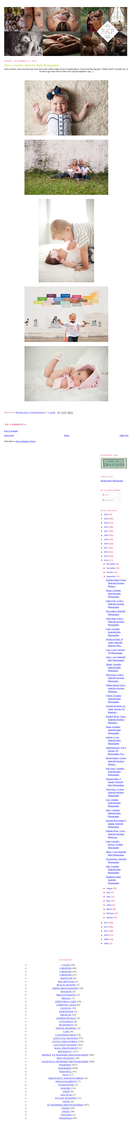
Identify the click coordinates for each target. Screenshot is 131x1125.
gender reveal (66, 1018)
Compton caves (66, 1005)
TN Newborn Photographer (65, 1105)
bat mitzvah (66, 982)
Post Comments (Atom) (26, 441)
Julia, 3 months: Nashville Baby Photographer (113, 869)
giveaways (66, 1021)
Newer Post (9, 435)
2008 (106, 943)
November (111, 568)
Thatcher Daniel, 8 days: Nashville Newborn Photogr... (116, 583)
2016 (106, 552)
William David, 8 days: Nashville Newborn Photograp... (115, 688)
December (111, 564)
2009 (106, 939)
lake (66, 1031)
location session (65, 1045)
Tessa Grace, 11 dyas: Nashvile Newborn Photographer (115, 792)
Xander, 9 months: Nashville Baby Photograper (113, 667)
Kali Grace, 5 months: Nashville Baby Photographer (115, 771)
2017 (106, 548)
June (108, 897)
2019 (106, 539)
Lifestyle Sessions (65, 1038)
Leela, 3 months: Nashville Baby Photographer (113, 632)
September (111, 576)
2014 (106, 560)
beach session (66, 985)
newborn (65, 1065)
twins (65, 1111)
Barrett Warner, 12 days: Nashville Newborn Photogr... (116, 761)
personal (65, 1071)
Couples (65, 1008)
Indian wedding (66, 1028)
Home (66, 435)
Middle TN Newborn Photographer (65, 1055)
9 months (66, 975)
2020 (106, 535)
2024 (106, 519)
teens (66, 1101)
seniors (65, 1088)
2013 (106, 923)
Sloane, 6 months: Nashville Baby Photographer (113, 593)
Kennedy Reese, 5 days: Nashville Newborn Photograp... (116, 719)
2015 (106, 556)
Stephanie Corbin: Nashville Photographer (113, 880)
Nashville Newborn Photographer (65, 1061)
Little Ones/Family (64, 1041)
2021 (106, 531)
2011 (106, 931)
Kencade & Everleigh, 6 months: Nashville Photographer (116, 824)
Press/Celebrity (66, 1081)
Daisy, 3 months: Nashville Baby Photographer (113, 813)
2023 (106, 523)
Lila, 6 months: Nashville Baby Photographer (113, 803)
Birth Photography (66, 988)
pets (65, 1075)
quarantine (66, 1085)
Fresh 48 (65, 1015)
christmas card (65, 1001)
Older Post (124, 435)
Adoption (66, 978)
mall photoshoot (66, 1048)
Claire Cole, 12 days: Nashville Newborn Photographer (115, 604)
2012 (106, 927)
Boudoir (66, 991)
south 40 (66, 1095)
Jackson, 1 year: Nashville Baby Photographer (113, 740)
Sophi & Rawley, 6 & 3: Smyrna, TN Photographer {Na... (116, 751)
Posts (105, 495)
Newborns (65, 1068)
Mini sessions (65, 1058)
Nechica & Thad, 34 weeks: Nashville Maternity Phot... (114, 642)
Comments (108, 500)
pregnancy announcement (66, 1078)
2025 (106, 514)
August (109, 888)
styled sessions (65, 1098)
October (110, 572)
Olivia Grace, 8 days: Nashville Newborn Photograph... (115, 678)
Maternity (65, 1051)
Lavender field (65, 1035)
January (109, 917)
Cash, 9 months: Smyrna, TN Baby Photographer (114, 844)
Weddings (65, 1118)
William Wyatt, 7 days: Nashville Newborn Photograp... (115, 834)
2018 (106, 544)
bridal (66, 998)
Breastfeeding (66, 995)
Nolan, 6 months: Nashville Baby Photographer (113, 730)
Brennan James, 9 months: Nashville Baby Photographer (115, 782)
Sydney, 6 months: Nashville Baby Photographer (113, 699)
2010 (106, 935)
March (109, 909)
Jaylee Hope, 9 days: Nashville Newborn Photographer (115, 621)
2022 (106, 527)
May (108, 901)
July (108, 892)
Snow (66, 1091)
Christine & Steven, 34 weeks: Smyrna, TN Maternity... (115, 709)
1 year (65, 965)
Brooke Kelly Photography (112, 481)
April (108, 905)
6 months (66, 971)
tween (65, 1108)
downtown (66, 1011)
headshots (66, 1025)
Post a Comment (11, 431)
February (110, 913)
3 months (66, 968)
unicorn (66, 1115)
